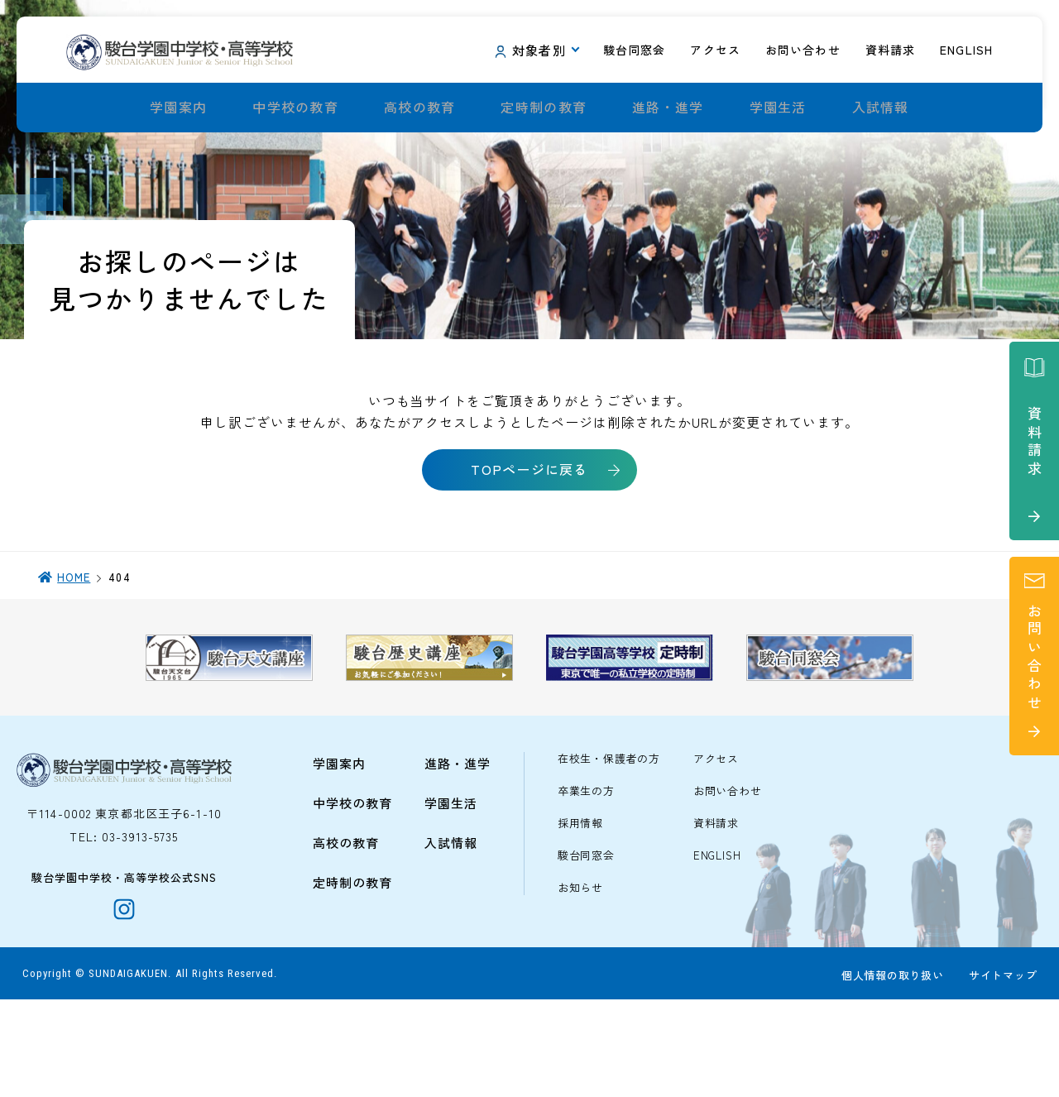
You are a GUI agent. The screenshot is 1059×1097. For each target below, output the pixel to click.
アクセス (716, 847)
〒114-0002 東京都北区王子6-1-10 (124, 901)
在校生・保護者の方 (609, 847)
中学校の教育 (295, 107)
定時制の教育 (544, 107)
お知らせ (580, 976)
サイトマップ (1000, 1073)
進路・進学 (667, 107)
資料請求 (716, 911)
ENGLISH (716, 944)
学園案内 (178, 107)
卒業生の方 (586, 879)
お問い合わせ (727, 879)
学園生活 (778, 107)
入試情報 (880, 107)
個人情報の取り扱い (889, 1073)
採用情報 (580, 911)
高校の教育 (419, 107)
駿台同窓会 (586, 944)
